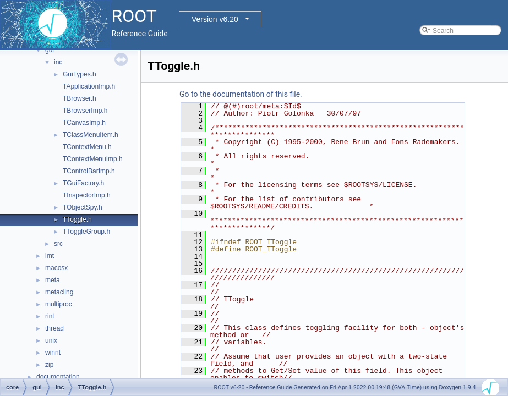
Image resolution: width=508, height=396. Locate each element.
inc (58, 62)
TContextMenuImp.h (93, 159)
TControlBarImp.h (89, 171)
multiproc (58, 304)
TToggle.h (77, 219)
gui (49, 50)
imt (49, 256)
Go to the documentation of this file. (240, 94)
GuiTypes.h (79, 74)
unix (51, 340)
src (58, 244)
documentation (58, 377)
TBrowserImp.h (85, 110)
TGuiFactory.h (83, 183)
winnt (53, 352)
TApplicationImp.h (89, 86)
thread (54, 328)
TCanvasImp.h (84, 123)
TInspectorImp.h (87, 195)
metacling (59, 292)
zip (49, 365)
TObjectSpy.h (82, 207)
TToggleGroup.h (86, 231)
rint (49, 316)
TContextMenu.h (87, 147)
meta (52, 280)
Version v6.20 (215, 19)
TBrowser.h (79, 98)
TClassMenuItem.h (90, 135)
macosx (56, 268)
